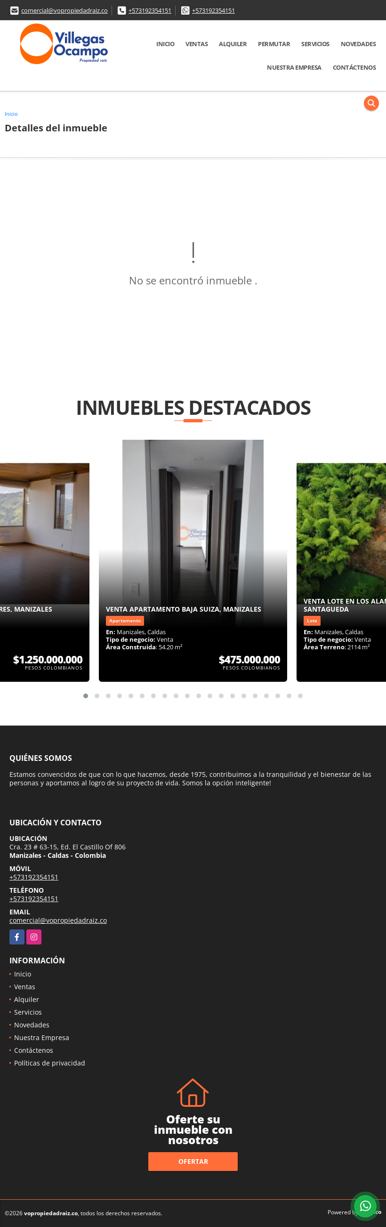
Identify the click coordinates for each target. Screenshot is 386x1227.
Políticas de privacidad (49, 1062)
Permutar (274, 44)
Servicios (315, 44)
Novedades (358, 44)
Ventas (196, 44)
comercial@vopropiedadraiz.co (64, 10)
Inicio (165, 44)
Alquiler (233, 44)
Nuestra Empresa (294, 67)
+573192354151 (150, 10)
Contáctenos (354, 67)
